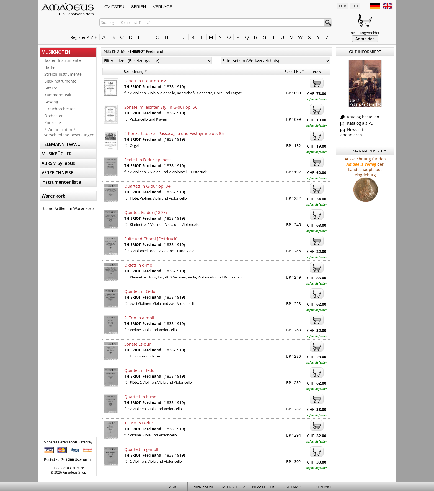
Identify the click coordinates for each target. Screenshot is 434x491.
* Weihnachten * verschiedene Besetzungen (69, 132)
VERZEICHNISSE (57, 173)
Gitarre (50, 88)
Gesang (51, 101)
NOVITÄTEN (113, 6)
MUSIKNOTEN (56, 52)
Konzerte (52, 122)
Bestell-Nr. (293, 71)
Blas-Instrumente (60, 81)
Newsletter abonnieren (353, 132)
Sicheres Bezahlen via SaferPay (68, 442)
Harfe (49, 67)
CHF (355, 6)
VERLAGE (162, 6)
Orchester (53, 115)
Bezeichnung (134, 71)
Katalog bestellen (359, 116)
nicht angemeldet (365, 32)
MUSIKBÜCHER (57, 154)
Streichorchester (59, 108)
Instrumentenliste (61, 182)
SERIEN (138, 6)
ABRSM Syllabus (58, 163)
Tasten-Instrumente (62, 60)
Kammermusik (57, 95)
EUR (342, 6)
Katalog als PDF (357, 123)
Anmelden (365, 38)
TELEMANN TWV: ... (61, 144)
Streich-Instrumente (63, 74)
